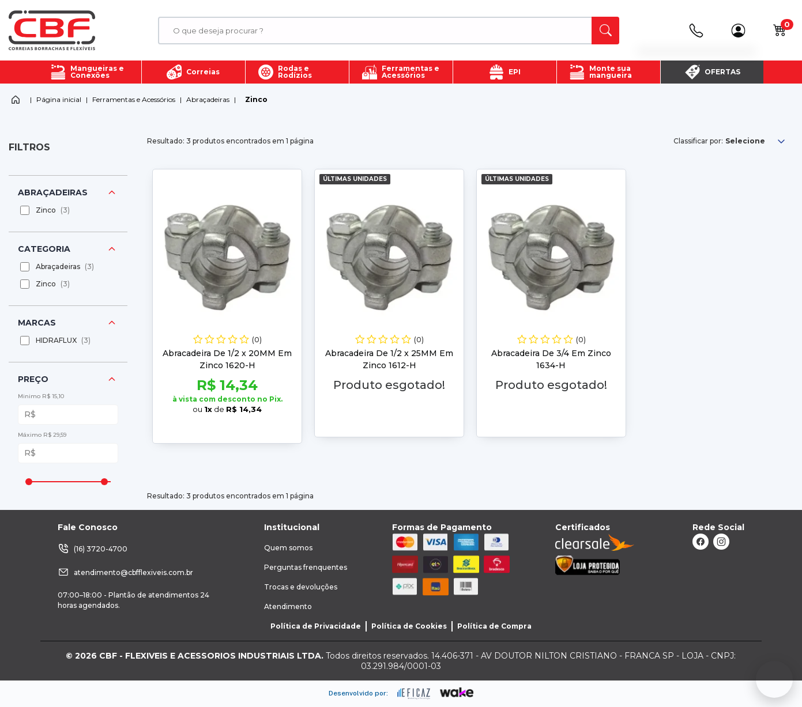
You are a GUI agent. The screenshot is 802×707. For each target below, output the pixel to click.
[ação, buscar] (605, 30)
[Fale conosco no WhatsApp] (774, 679)
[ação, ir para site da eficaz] (414, 694)
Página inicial (58, 99)
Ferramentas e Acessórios (133, 99)
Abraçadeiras (207, 99)
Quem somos (288, 547)
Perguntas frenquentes (305, 567)
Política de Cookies (409, 626)
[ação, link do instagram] (721, 542)
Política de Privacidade (315, 626)
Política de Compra (494, 626)
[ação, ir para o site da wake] (457, 692)
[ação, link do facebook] (700, 542)
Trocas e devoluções (300, 587)
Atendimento (288, 606)
